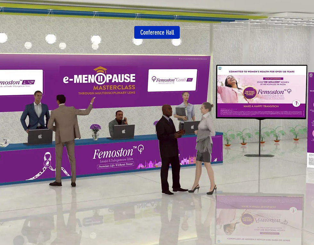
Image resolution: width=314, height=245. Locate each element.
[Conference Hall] (157, 32)
